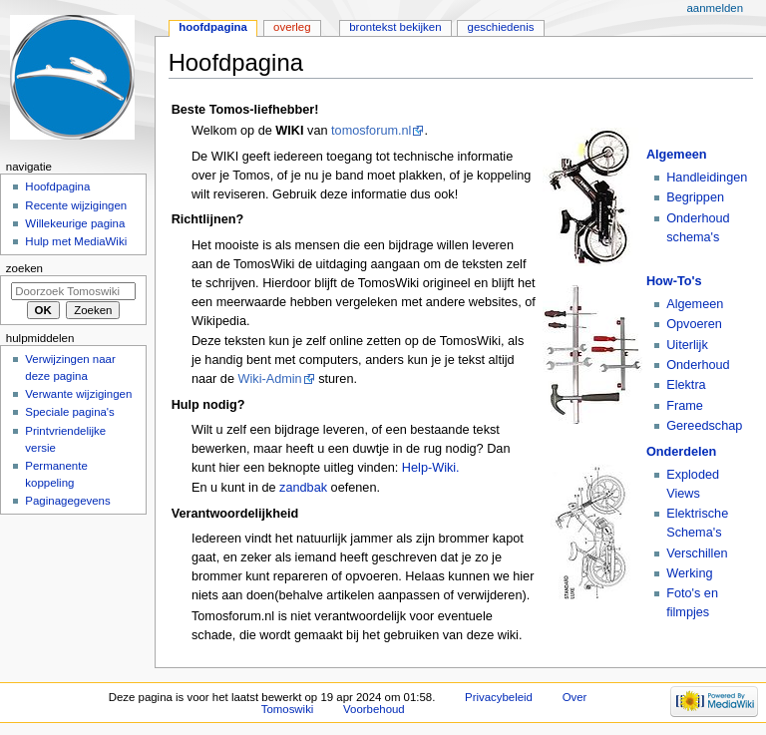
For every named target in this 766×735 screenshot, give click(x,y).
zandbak (303, 488)
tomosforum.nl (371, 131)
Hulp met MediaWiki (76, 241)
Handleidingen (706, 177)
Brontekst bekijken (395, 27)
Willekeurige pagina (75, 223)
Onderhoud (698, 365)
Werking (689, 573)
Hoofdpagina (213, 27)
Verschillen (696, 553)
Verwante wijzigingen (78, 394)
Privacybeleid (499, 697)
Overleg (292, 27)
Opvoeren (694, 324)
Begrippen (695, 197)
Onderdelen (681, 452)
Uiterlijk (687, 345)
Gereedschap (704, 426)
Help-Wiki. (431, 468)
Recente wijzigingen (76, 205)
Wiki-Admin (270, 379)
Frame (684, 406)
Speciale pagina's (69, 412)
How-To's (674, 281)
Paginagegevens (67, 501)
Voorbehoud (374, 709)
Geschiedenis (501, 27)
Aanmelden (714, 8)
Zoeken (24, 268)
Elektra (686, 385)
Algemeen (676, 155)
